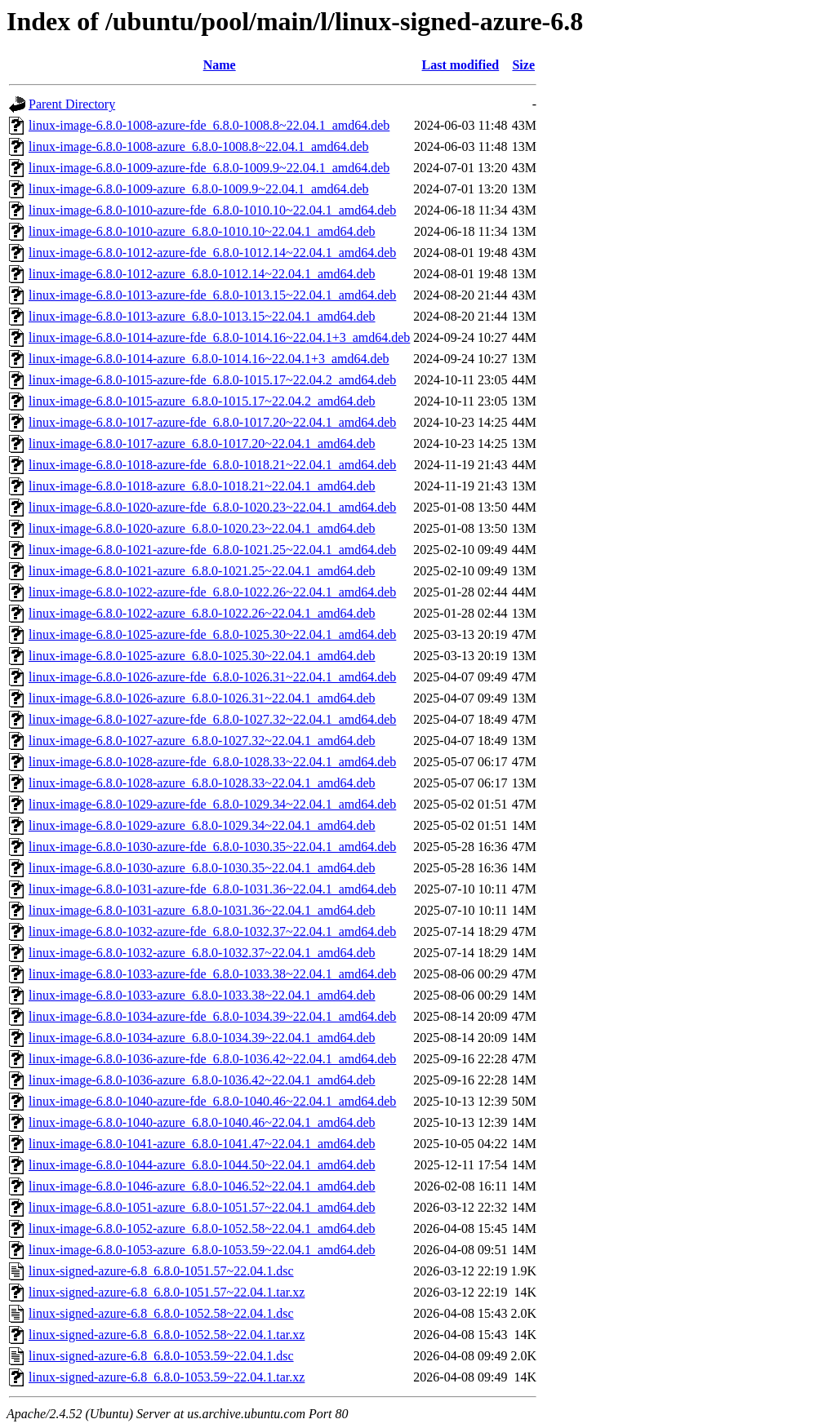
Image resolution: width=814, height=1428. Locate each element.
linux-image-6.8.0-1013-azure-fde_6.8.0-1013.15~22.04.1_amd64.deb (212, 295)
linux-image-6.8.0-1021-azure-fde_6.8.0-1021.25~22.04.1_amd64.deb (212, 550)
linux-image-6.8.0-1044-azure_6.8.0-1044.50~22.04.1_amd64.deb (202, 1165)
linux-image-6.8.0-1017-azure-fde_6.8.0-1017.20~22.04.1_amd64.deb (212, 422)
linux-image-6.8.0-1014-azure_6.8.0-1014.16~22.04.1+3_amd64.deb (209, 359)
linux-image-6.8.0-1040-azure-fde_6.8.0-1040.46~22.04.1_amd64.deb (212, 1101)
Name (219, 65)
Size (523, 65)
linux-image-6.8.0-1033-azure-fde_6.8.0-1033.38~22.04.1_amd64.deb (212, 974)
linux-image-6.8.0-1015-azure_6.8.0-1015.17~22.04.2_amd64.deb (202, 401)
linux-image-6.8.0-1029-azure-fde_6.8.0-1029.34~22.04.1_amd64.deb (212, 804)
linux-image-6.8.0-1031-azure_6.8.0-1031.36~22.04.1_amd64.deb (202, 910)
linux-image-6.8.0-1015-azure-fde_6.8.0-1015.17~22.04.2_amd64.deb (212, 380)
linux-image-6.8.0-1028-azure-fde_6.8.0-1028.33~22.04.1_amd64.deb (212, 762)
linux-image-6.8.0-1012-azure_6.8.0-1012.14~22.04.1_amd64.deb (202, 274)
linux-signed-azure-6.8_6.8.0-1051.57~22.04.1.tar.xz (167, 1292)
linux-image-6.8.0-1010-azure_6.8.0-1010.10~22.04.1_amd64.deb (202, 231)
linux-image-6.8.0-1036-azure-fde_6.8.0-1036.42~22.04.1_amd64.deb (212, 1059)
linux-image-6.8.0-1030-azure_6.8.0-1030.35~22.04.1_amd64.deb (202, 868)
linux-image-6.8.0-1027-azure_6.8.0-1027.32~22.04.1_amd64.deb (202, 740)
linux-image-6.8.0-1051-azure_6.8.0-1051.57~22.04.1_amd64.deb (202, 1207)
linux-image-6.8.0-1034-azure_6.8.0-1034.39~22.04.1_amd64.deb (202, 1037)
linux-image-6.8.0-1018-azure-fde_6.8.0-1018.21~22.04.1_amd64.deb (212, 465)
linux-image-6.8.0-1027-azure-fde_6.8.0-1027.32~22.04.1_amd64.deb (212, 719)
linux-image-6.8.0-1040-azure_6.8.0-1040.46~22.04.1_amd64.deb (202, 1122)
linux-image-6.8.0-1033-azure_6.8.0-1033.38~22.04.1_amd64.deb (202, 995)
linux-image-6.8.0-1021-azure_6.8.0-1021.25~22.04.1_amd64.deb (202, 571)
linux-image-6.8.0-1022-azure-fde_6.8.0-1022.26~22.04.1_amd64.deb (212, 592)
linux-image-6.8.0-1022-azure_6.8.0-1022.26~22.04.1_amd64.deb (202, 613)
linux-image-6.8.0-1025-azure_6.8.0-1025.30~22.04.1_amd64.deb (202, 656)
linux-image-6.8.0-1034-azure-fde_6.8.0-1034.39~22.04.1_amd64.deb (212, 1016)
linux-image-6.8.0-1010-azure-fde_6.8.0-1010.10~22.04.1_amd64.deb (212, 210)
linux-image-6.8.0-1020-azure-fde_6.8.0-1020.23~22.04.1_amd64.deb (212, 507)
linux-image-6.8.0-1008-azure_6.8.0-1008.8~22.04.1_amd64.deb (199, 146)
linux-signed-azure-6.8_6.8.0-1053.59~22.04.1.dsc (161, 1356)
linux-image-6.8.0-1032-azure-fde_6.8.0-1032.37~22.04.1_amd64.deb (212, 931)
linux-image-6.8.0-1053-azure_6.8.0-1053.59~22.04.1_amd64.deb (202, 1250)
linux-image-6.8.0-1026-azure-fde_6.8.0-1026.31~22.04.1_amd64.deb (212, 677)
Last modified (461, 65)
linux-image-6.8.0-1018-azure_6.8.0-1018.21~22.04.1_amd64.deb (202, 486)
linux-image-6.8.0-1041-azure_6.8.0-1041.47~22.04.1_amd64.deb (202, 1144)
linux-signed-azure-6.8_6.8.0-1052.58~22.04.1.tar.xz (167, 1335)
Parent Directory (72, 104)
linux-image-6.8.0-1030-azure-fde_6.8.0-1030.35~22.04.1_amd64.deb (212, 847)
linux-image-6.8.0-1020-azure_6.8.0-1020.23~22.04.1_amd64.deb (202, 528)
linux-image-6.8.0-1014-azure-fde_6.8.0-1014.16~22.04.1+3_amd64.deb (219, 337)
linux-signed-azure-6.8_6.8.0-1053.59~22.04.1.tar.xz (167, 1377)
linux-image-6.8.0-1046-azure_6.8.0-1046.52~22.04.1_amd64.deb (202, 1186)
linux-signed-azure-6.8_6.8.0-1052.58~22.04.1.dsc (161, 1313)
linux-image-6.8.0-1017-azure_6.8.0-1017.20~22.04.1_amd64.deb (202, 443)
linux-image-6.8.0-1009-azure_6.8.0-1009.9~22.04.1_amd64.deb (199, 189)
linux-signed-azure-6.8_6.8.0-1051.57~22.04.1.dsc (161, 1271)
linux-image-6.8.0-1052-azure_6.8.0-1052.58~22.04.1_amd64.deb (202, 1228)
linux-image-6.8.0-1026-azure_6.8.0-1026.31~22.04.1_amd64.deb (202, 698)
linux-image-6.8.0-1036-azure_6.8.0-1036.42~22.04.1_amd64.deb (202, 1080)
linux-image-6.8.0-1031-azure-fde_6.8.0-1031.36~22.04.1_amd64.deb (212, 889)
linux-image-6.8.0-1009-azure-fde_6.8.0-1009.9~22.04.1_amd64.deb (209, 168)
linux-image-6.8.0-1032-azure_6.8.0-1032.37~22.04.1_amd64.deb (202, 953)
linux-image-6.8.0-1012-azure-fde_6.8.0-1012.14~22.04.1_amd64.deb (212, 252)
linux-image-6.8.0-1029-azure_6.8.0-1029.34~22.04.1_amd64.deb (202, 825)
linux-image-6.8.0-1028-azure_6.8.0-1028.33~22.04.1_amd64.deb (202, 783)
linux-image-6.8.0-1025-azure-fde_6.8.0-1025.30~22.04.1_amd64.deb (212, 634)
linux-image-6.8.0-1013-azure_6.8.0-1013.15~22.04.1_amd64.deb (202, 316)
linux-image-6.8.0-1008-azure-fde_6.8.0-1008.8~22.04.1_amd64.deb (209, 125)
